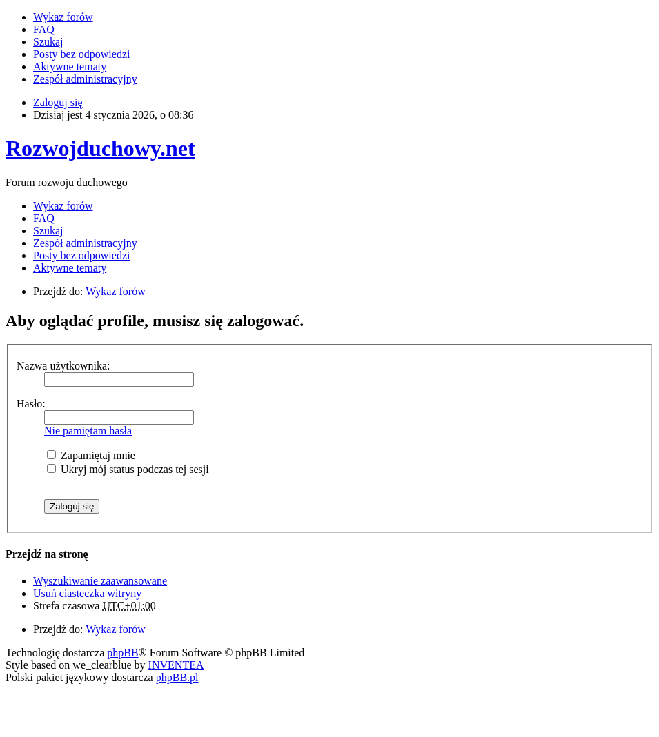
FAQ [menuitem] (44, 29)
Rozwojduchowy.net (100, 148)
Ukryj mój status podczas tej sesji (128, 469)
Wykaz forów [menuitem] (63, 17)
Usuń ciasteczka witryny (87, 593)
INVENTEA (176, 665)
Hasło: (31, 404)
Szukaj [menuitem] (48, 42)
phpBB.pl (177, 677)
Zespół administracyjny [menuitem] (85, 79)
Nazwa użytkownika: (63, 366)
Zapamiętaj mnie (91, 455)
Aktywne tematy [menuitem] (69, 66)
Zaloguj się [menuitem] (58, 102)
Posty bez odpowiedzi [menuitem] (81, 54)
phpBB (122, 652)
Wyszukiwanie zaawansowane (100, 581)
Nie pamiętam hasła (88, 430)
